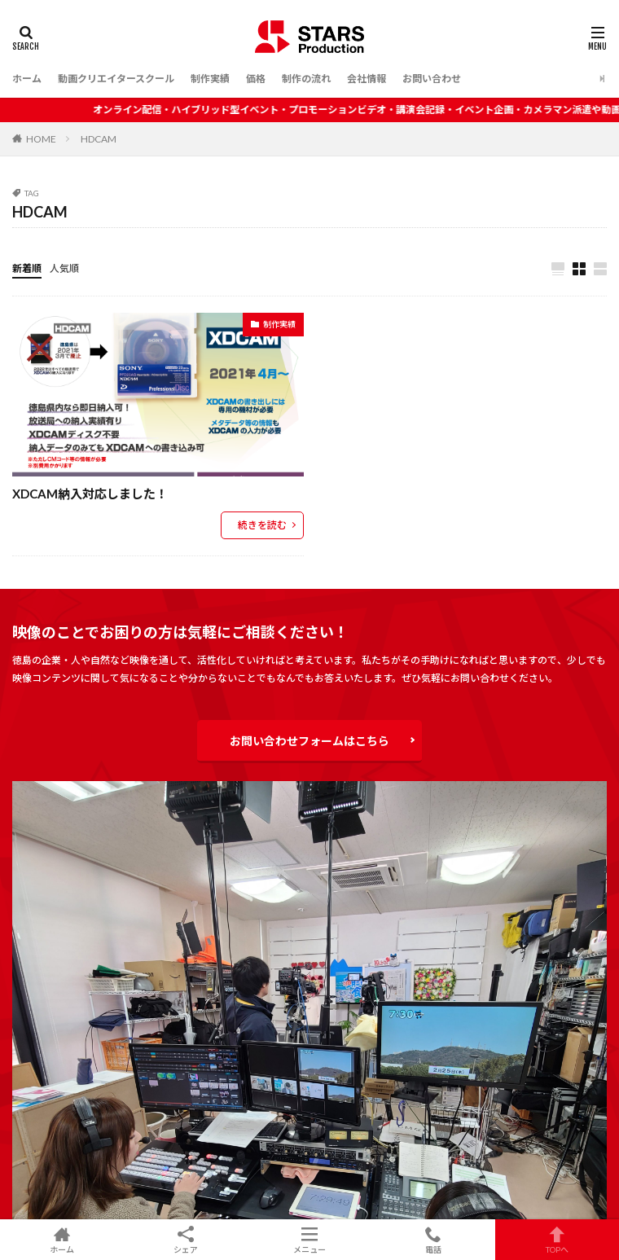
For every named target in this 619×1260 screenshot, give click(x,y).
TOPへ (557, 1239)
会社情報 (366, 78)
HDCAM (98, 139)
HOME (41, 139)
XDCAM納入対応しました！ (90, 493)
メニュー (309, 1239)
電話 (433, 1239)
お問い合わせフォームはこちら (309, 741)
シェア (186, 1240)
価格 (256, 78)
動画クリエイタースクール (116, 78)
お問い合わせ (431, 78)
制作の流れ (306, 78)
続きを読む (262, 525)
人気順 (64, 268)
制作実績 (210, 78)
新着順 (27, 268)
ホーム (27, 78)
